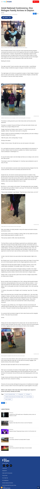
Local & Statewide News (10, 394)
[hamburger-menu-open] (2, 2)
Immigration (20, 394)
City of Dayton (29, 396)
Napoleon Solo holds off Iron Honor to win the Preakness (20, 422)
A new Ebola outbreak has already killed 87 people (19, 439)
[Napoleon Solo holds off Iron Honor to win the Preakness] (5, 423)
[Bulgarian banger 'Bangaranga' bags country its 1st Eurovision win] (5, 431)
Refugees (28, 394)
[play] (1, 487)
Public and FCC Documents (7, 473)
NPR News (11, 412)
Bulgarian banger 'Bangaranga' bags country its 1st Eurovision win (22, 431)
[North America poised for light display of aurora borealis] (5, 448)
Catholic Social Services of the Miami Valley (14, 396)
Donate (36, 1)
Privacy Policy (4, 475)
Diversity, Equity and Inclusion (7, 482)
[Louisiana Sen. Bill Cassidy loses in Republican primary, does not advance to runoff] (5, 414)
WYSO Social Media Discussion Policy (9, 485)
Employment (4, 470)
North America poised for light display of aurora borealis (20, 447)
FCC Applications (5, 480)
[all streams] (38, 487)
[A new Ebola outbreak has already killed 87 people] (5, 439)
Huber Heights (8, 399)
